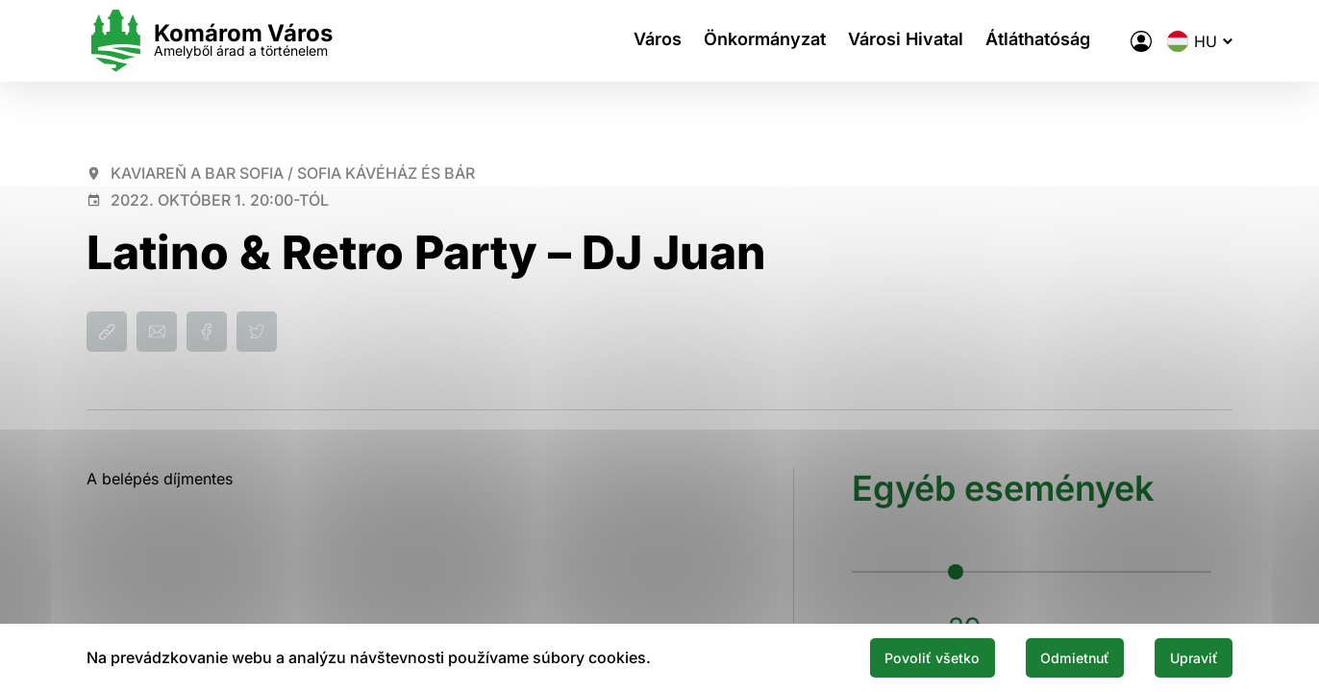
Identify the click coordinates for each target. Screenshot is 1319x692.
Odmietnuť (1051, 656)
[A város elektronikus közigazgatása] (1141, 41)
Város (649, 41)
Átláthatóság (1049, 41)
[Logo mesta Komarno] (210, 41)
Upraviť (1186, 656)
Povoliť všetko (892, 656)
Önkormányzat (763, 41)
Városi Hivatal (910, 41)
